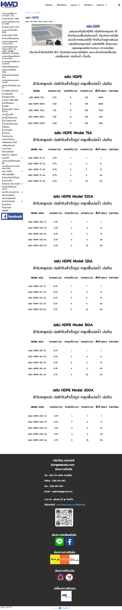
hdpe (50, 21)
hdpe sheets (43, 21)
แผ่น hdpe (33, 21)
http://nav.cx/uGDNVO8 (73, 504)
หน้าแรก (28, 12)
